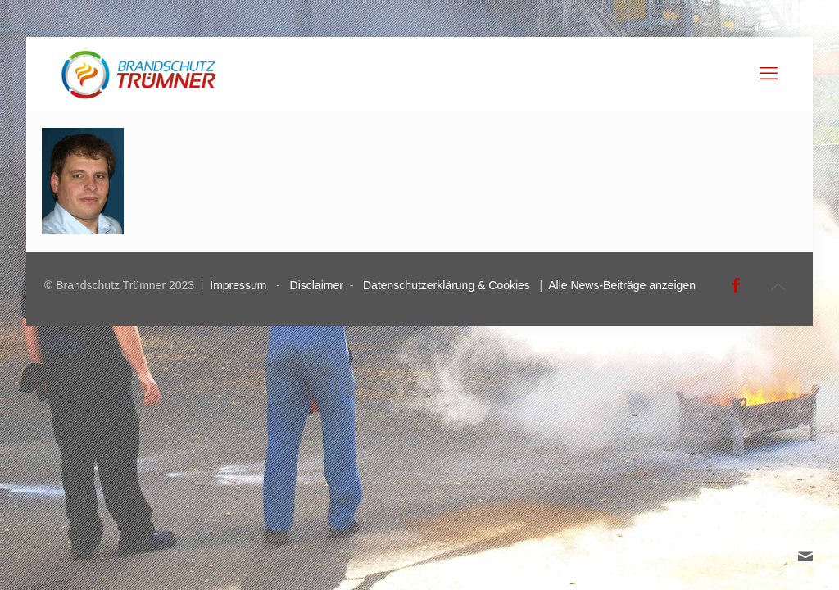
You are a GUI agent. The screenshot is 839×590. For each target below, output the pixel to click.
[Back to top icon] (777, 287)
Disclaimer (316, 285)
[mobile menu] (768, 74)
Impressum (238, 285)
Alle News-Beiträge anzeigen (622, 285)
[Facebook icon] (736, 285)
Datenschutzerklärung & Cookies (446, 285)
